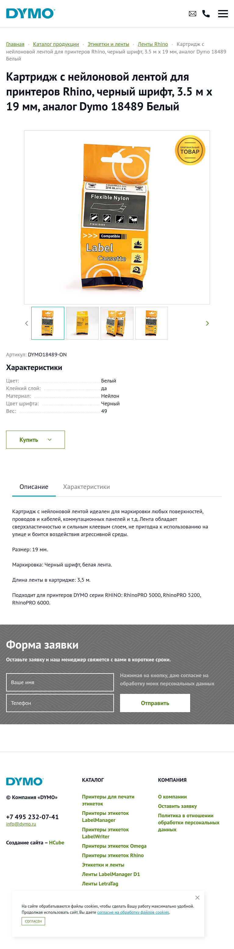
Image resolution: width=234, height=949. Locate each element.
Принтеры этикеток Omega (114, 845)
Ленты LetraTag (100, 883)
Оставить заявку (177, 805)
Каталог (93, 779)
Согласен (33, 921)
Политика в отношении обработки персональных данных (189, 822)
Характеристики (86, 486)
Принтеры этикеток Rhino (113, 855)
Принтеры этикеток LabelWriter (105, 833)
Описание (34, 486)
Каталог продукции (56, 43)
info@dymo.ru (21, 824)
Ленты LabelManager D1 (111, 874)
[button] (206, 323)
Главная (15, 43)
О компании (172, 796)
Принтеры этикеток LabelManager (105, 816)
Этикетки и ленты (108, 43)
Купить (35, 440)
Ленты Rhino (153, 43)
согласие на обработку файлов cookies (133, 912)
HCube (56, 842)
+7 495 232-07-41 (32, 817)
